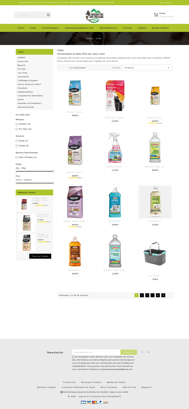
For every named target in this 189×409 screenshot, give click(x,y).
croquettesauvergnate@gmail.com (115, 369)
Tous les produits (40, 256)
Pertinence (147, 67)
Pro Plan (22, 69)
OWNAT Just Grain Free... (44, 216)
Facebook (142, 352)
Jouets (21, 99)
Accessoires (23, 76)
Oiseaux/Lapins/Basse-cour (79, 28)
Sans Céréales (28, 157)
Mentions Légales (46, 387)
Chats (33, 28)
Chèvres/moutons (108, 28)
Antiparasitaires (25, 92)
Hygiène (142, 28)
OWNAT (21, 57)
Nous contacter (109, 387)
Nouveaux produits (91, 382)
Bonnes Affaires (160, 28)
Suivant (163, 295)
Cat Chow (22, 73)
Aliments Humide (26, 107)
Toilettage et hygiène (28, 80)
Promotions (69, 382)
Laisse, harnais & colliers (29, 84)
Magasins (146, 387)
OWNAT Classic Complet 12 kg (40, 199)
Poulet (24, 145)
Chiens (20, 28)
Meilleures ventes (116, 382)
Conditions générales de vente (78, 387)
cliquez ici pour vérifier (118, 392)
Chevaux (127, 28)
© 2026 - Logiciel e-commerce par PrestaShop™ (94, 396)
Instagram (148, 352)
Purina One (23, 61)
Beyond (21, 65)
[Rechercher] (32, 15)
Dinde (23, 140)
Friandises (22, 88)
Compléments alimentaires (30, 95)
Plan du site (129, 387)
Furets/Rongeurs (50, 28)
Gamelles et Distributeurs (30, 103)
